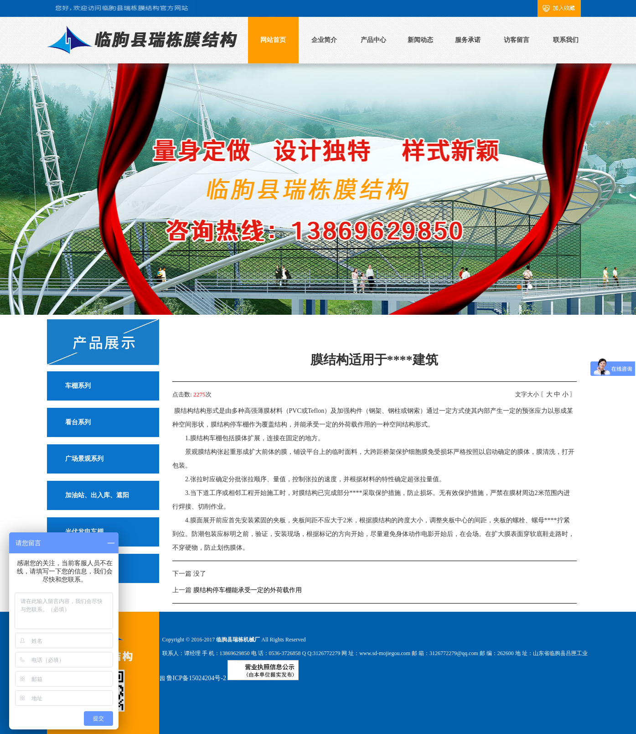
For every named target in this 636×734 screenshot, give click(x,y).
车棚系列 (78, 385)
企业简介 (324, 39)
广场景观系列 (84, 458)
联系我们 (566, 39)
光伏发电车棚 (84, 531)
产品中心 (373, 39)
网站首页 (273, 39)
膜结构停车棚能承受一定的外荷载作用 (247, 590)
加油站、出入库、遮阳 (97, 495)
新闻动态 (420, 39)
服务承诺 (468, 39)
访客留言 (516, 39)
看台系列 (78, 422)
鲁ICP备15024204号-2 (196, 678)
